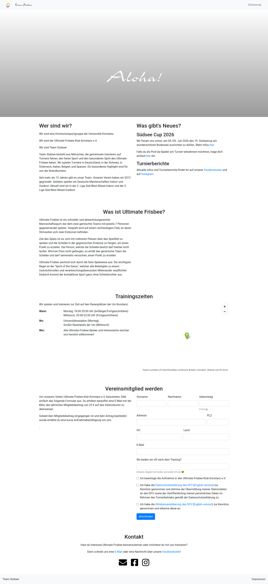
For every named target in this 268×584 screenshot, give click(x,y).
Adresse (141, 415)
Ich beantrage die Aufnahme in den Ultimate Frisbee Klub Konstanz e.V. (183, 478)
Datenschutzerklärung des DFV (174, 485)
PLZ (209, 415)
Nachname (174, 396)
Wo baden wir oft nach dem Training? (159, 459)
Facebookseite (213, 170)
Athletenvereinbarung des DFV (173, 504)
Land (187, 430)
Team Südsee (11, 579)
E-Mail (140, 445)
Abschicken (146, 516)
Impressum (258, 579)
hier (212, 145)
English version (203, 485)
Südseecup (254, 4)
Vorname (142, 396)
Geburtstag (206, 396)
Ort (138, 430)
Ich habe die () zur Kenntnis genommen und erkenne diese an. (184, 506)
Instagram (147, 174)
